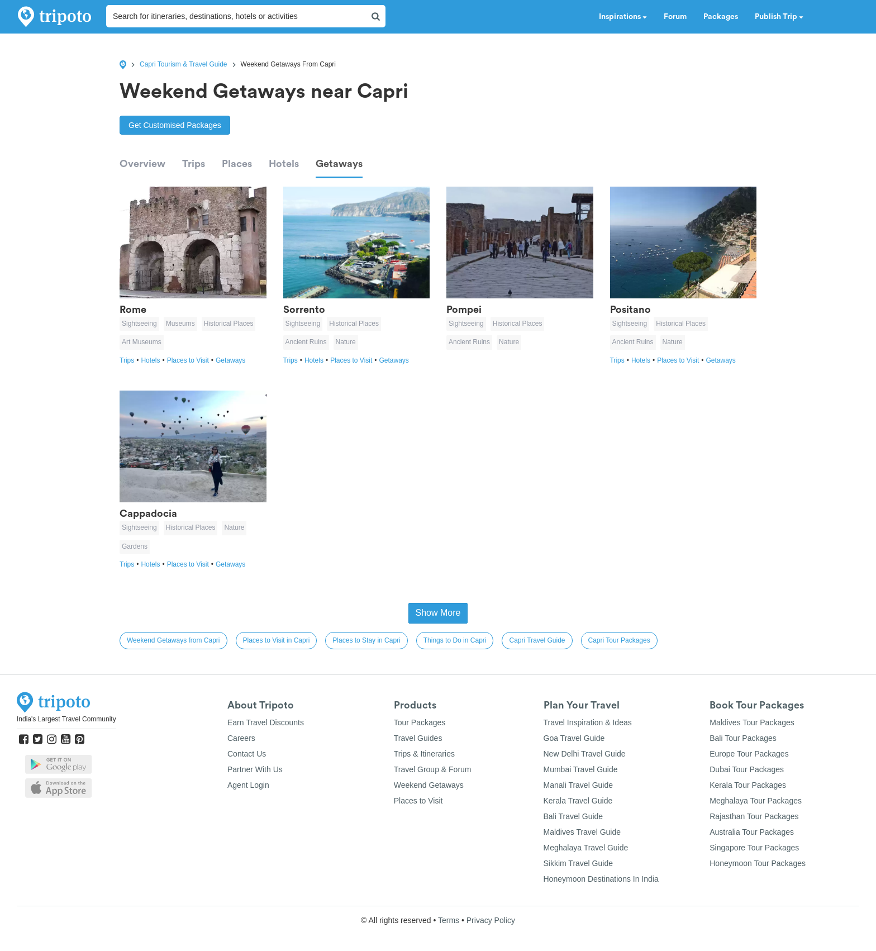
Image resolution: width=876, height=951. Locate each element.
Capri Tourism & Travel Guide (183, 64)
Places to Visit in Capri (276, 640)
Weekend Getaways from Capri (173, 640)
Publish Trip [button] (779, 17)
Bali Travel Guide (573, 816)
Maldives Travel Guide (582, 832)
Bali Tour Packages (743, 738)
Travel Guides (418, 738)
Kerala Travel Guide (578, 800)
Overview (142, 164)
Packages (720, 17)
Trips (193, 164)
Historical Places (229, 323)
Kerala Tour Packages (748, 785)
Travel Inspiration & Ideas (588, 722)
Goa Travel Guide (574, 738)
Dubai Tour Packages (747, 769)
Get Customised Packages (174, 125)
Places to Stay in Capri (366, 640)
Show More (438, 612)
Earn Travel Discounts (265, 722)
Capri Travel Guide (537, 640)
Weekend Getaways (429, 785)
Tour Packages (420, 722)
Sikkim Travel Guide (578, 863)
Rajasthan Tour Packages (754, 816)
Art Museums (141, 342)
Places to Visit (191, 360)
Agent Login (248, 785)
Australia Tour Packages (752, 832)
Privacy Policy (490, 920)
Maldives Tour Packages (752, 722)
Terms (448, 920)
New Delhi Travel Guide (585, 753)
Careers (241, 738)
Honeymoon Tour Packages (758, 863)
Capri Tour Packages (619, 640)
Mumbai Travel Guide (581, 769)
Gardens (134, 546)
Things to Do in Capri (455, 640)
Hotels (284, 164)
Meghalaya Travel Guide (586, 847)
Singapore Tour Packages (754, 847)
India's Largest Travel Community (66, 719)
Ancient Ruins (306, 342)
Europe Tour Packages (749, 753)
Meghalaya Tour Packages (756, 800)
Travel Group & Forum (433, 769)
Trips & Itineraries (424, 753)
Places (237, 164)
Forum (675, 17)
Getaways (339, 164)
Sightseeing (139, 323)
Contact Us (246, 753)
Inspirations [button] (623, 17)
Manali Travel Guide (578, 785)
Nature (346, 342)
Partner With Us (255, 769)
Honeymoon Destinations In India (601, 878)
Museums (180, 323)
